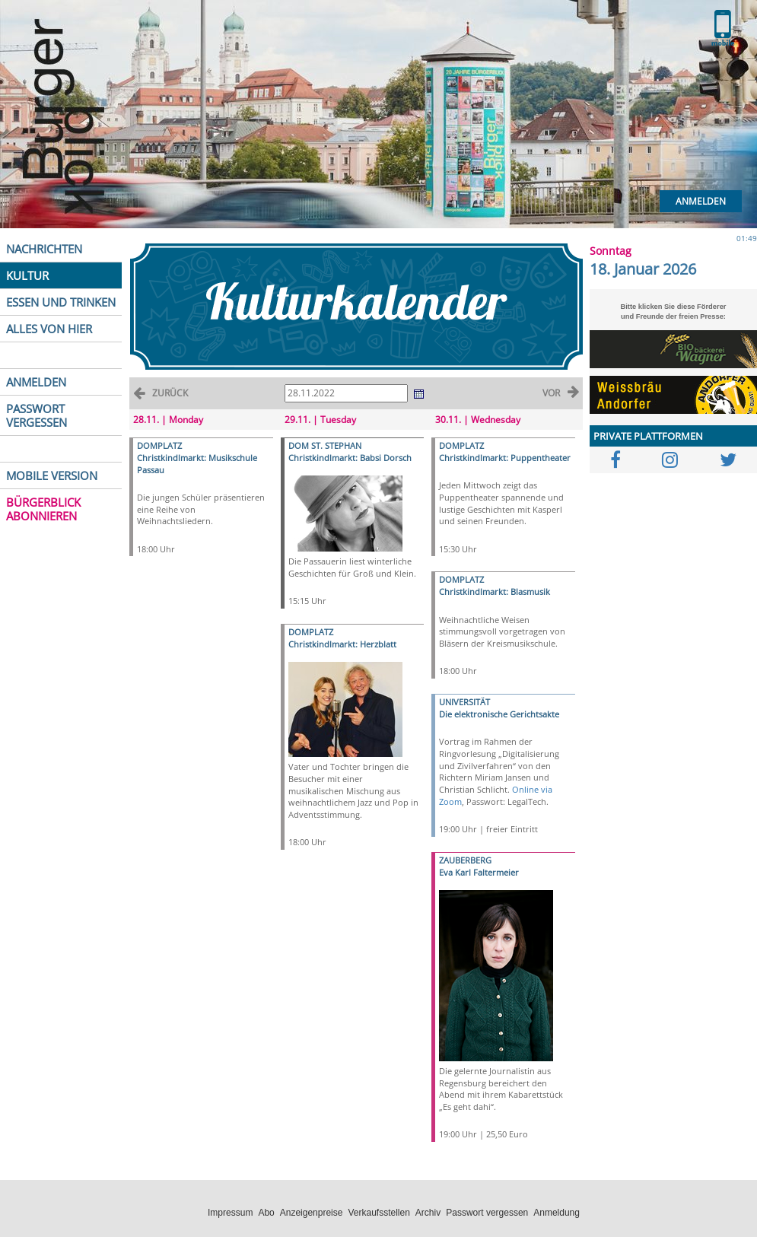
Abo (266, 1212)
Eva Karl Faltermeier (479, 872)
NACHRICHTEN (44, 248)
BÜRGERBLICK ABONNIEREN (43, 508)
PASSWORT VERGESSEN (36, 415)
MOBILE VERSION (51, 475)
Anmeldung (556, 1212)
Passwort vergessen (487, 1212)
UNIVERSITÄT (464, 702)
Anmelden (701, 201)
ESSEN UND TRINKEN (61, 302)
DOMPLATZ (159, 445)
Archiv (428, 1212)
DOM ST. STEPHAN (324, 445)
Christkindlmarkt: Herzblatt (342, 644)
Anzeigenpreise (311, 1212)
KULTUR (27, 275)
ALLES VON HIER (49, 328)
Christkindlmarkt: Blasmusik (494, 591)
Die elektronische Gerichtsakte (499, 714)
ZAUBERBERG (465, 860)
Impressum (230, 1212)
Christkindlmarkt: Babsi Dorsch (350, 457)
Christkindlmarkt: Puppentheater (505, 457)
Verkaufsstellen (378, 1212)
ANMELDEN (36, 382)
